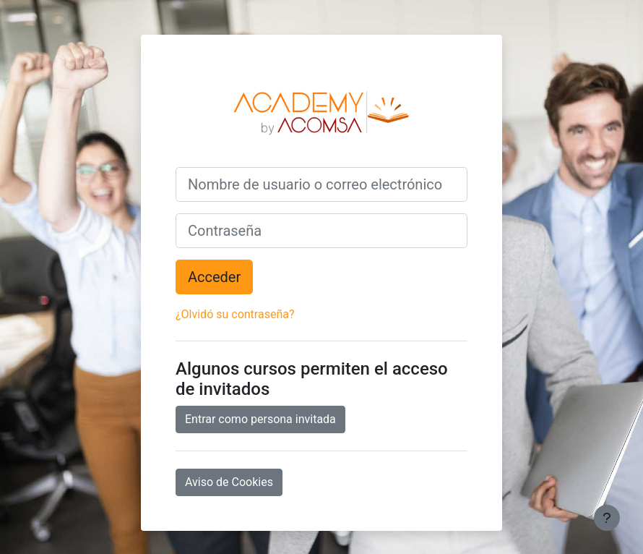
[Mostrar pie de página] (607, 518)
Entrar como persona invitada (260, 419)
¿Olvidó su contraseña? (235, 314)
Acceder (214, 277)
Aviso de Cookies (229, 482)
